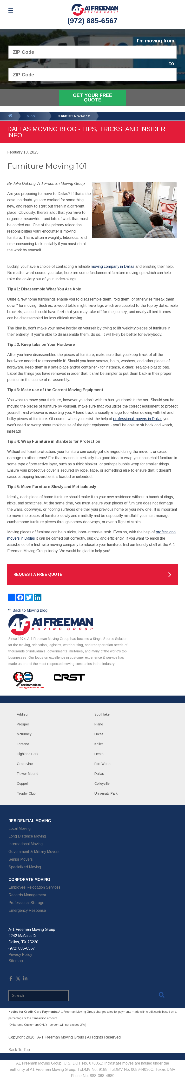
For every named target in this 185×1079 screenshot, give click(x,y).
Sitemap (15, 961)
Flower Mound (27, 774)
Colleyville (102, 783)
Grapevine (25, 764)
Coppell (22, 783)
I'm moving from (155, 40)
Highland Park (27, 754)
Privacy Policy (20, 954)
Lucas (99, 734)
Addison (23, 714)
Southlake (102, 714)
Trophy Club (26, 793)
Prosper (23, 724)
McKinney (24, 734)
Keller (98, 744)
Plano (98, 724)
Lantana (23, 744)
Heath (99, 754)
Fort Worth (102, 764)
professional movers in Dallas (137, 419)
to (171, 63)
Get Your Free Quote (92, 97)
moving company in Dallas (112, 266)
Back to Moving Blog (27, 610)
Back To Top (19, 1050)
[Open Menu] (10, 10)
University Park (106, 793)
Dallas (99, 774)
